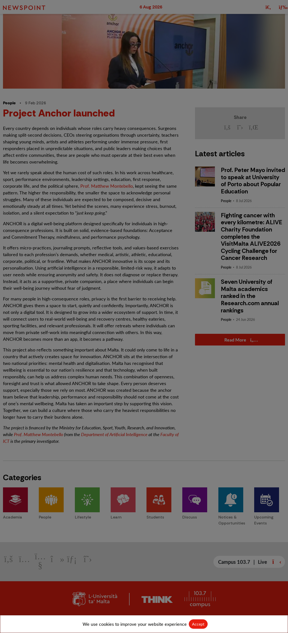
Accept (198, 624)
